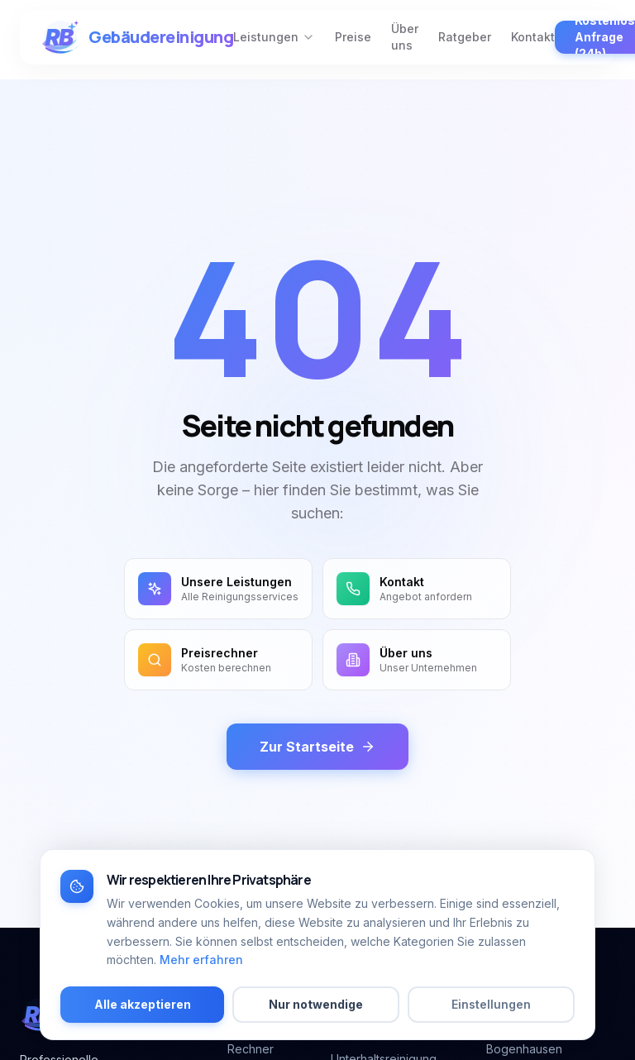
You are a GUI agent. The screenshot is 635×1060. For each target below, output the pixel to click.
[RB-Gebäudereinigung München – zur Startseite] (137, 37)
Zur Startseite (317, 746)
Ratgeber (464, 37)
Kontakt (533, 37)
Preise (353, 37)
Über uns (404, 36)
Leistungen (274, 37)
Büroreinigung (369, 1032)
